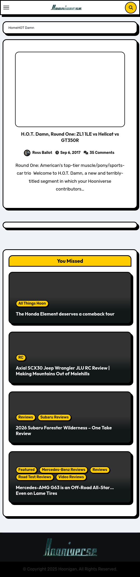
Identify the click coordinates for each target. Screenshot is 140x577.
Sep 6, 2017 (70, 152)
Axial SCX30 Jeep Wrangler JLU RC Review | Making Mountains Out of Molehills (63, 371)
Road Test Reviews (34, 477)
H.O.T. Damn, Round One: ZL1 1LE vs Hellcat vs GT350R (70, 137)
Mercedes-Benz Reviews (63, 470)
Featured (26, 470)
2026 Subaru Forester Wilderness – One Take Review (64, 430)
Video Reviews (71, 477)
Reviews (25, 417)
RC (20, 357)
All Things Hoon (32, 303)
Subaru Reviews (54, 417)
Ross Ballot (38, 152)
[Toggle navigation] (6, 7)
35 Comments (102, 152)
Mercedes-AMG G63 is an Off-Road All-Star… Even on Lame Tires (65, 490)
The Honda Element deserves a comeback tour (65, 314)
